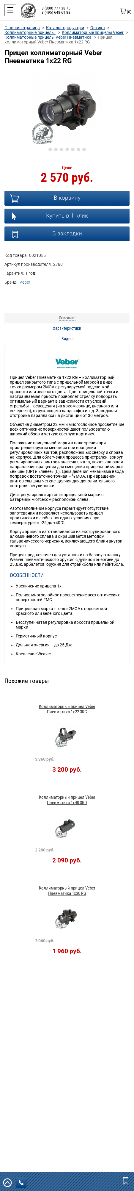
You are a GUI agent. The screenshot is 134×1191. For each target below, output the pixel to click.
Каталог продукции (65, 27)
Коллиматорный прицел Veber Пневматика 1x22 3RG (67, 709)
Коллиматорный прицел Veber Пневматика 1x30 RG (67, 890)
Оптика (97, 27)
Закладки (126, 1180)
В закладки (67, 233)
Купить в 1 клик (67, 215)
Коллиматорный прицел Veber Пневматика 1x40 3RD (67, 800)
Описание (67, 317)
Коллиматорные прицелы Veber (93, 32)
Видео (67, 338)
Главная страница (22, 27)
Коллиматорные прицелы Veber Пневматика (48, 37)
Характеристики (67, 328)
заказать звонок (22, 1183)
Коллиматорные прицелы (30, 32)
